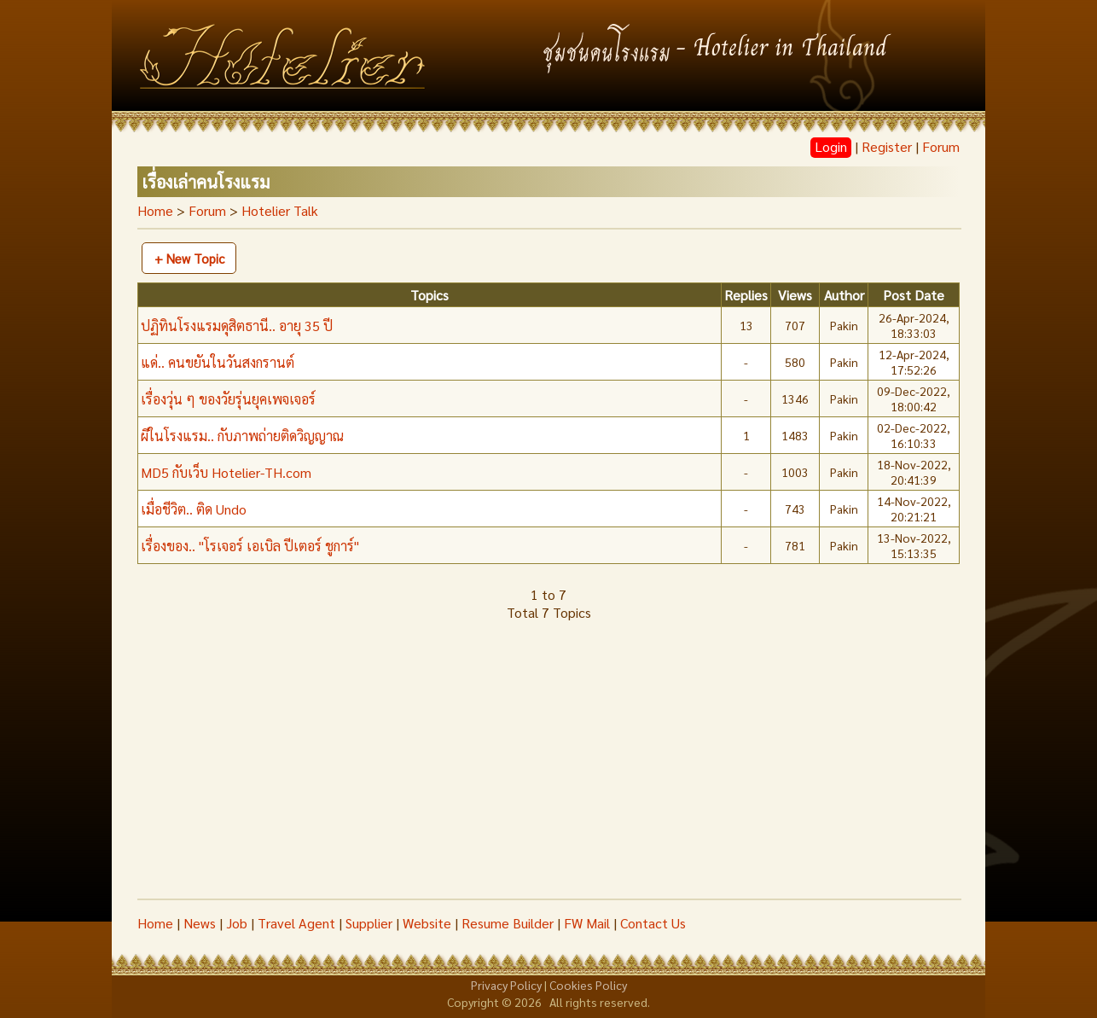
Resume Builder (507, 923)
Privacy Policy (506, 984)
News (199, 923)
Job (236, 923)
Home (155, 210)
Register (887, 146)
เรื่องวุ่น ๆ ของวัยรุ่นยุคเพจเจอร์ (228, 399)
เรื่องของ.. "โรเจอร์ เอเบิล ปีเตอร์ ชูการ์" (250, 546)
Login (831, 146)
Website (427, 923)
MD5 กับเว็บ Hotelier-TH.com (226, 472)
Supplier (368, 923)
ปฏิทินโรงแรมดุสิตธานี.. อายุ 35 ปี (237, 325)
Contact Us (653, 923)
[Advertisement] (548, 770)
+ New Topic (189, 258)
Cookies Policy (588, 984)
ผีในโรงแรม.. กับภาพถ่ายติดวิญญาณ (242, 436)
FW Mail (587, 923)
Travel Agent (296, 923)
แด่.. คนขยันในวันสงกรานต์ (217, 362)
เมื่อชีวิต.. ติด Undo (194, 509)
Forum (941, 146)
